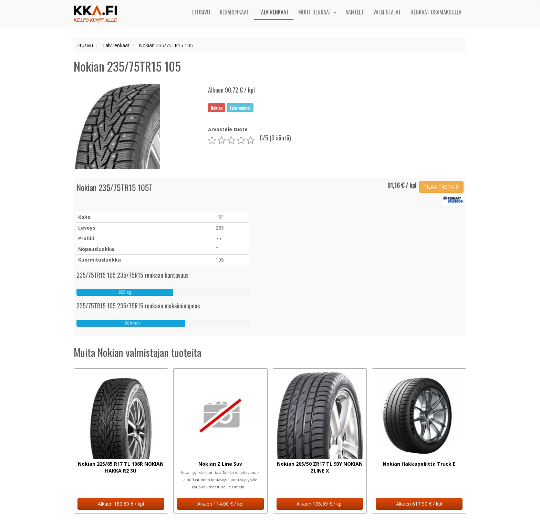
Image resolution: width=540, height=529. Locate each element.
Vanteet (355, 12)
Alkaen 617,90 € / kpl (419, 503)
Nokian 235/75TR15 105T (114, 187)
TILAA (441, 186)
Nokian (216, 107)
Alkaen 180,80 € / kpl (121, 503)
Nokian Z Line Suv (220, 464)
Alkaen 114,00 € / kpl (220, 503)
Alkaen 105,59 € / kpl (320, 503)
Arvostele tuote (228, 129)
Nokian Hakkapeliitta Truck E (419, 464)
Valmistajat (387, 12)
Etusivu (201, 12)
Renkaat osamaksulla (436, 12)
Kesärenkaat (234, 12)
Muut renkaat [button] (317, 12)
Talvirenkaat (274, 12)
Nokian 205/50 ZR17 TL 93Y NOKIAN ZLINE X (320, 467)
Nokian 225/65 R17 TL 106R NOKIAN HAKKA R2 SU (121, 467)
